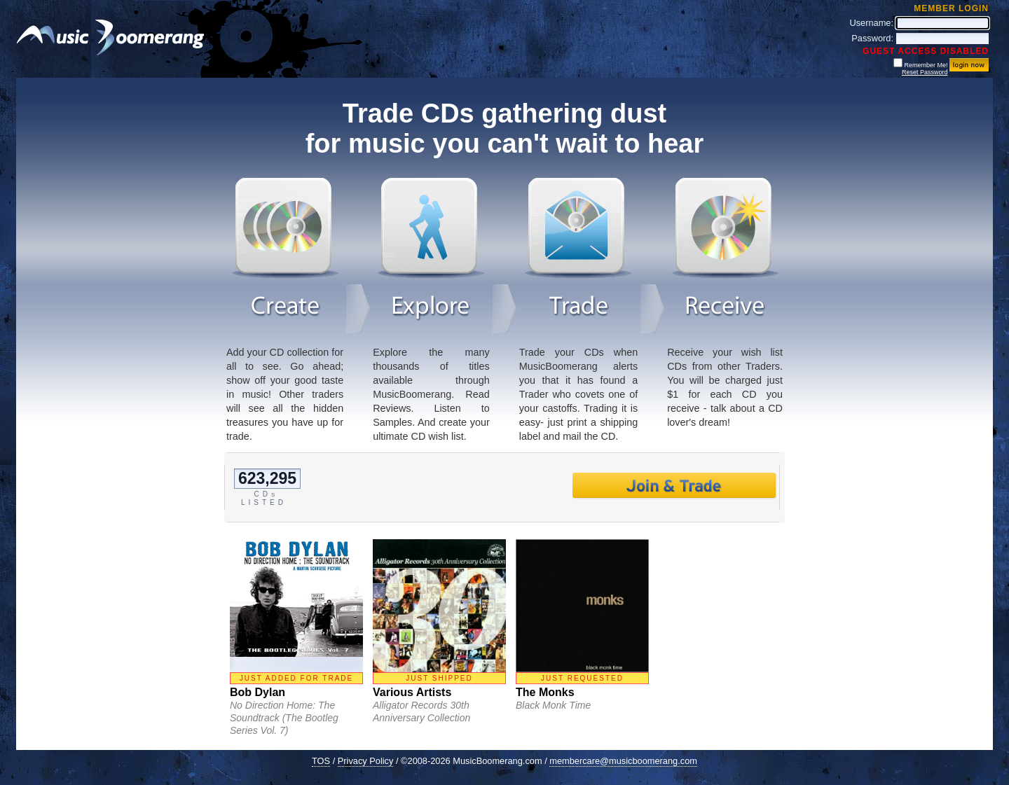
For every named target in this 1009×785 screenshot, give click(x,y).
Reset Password (925, 72)
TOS (321, 761)
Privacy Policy (366, 761)
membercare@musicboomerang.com (623, 761)
